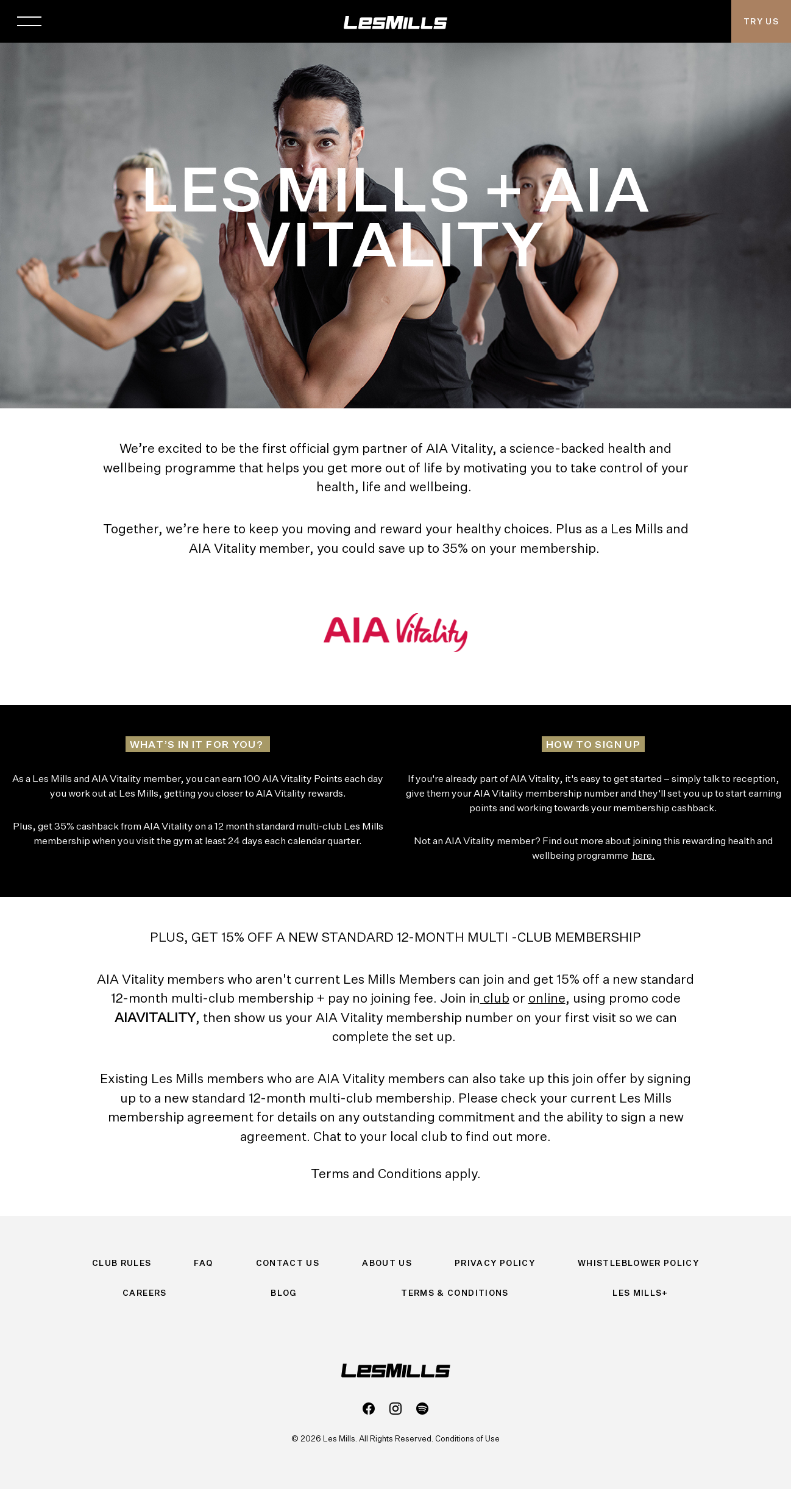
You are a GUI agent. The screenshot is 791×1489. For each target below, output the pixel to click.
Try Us (761, 21)
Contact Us (288, 1263)
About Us (387, 1263)
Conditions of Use (467, 1438)
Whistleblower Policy (638, 1263)
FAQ (203, 1263)
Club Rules (122, 1263)
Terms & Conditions (454, 1293)
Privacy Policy (495, 1263)
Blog (284, 1293)
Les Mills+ (640, 1293)
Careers (144, 1293)
